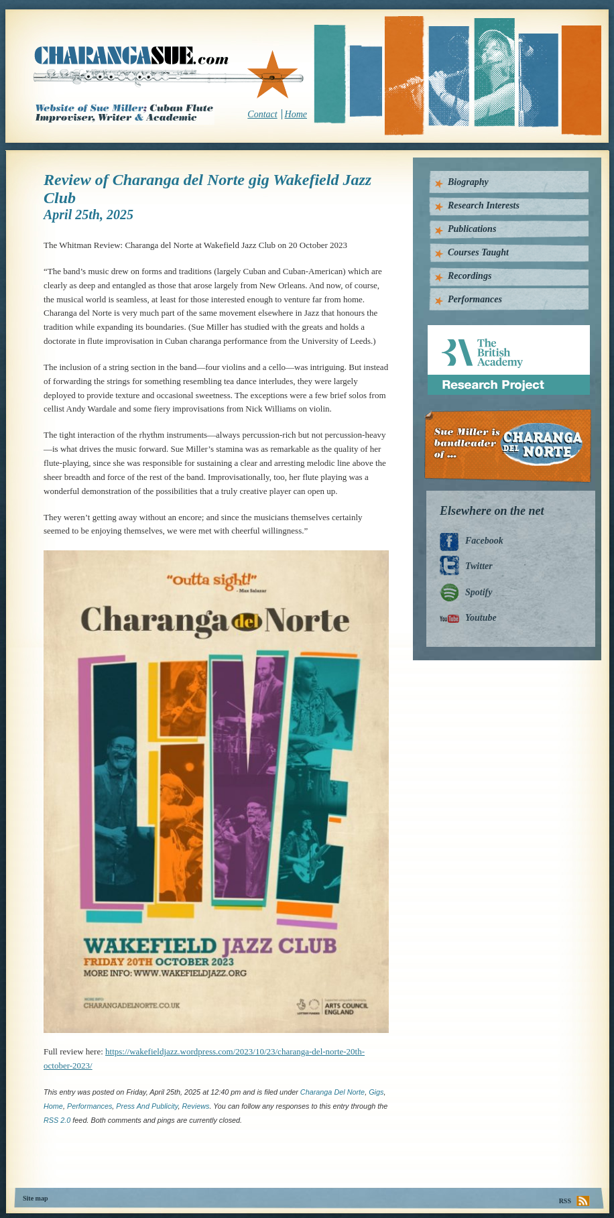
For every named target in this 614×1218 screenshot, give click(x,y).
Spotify (478, 592)
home (53, 1106)
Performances (89, 1106)
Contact (262, 114)
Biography (468, 182)
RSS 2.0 (57, 1120)
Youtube (481, 618)
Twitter (479, 566)
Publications (472, 229)
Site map (35, 1198)
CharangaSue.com (169, 73)
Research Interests (483, 205)
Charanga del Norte (332, 1092)
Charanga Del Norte (512, 446)
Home (296, 114)
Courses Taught (478, 252)
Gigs (376, 1092)
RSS (565, 1201)
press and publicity (147, 1106)
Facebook (484, 541)
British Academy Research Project (496, 330)
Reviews (195, 1106)
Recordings (469, 276)
